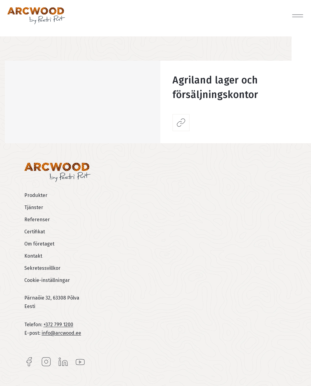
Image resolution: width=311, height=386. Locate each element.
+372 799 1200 (58, 324)
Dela (181, 122)
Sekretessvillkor (42, 268)
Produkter (35, 195)
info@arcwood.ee (61, 333)
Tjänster (33, 207)
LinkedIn (63, 362)
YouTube (80, 362)
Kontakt (33, 256)
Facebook (29, 362)
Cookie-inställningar (47, 280)
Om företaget (39, 244)
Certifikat (34, 232)
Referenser (37, 219)
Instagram (46, 362)
